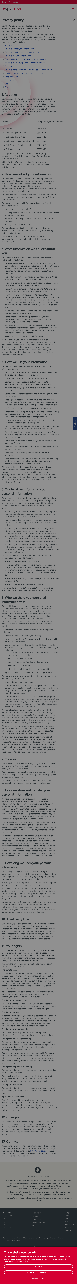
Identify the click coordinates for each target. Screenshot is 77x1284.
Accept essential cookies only (38, 1272)
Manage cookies (38, 1278)
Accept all (38, 1266)
